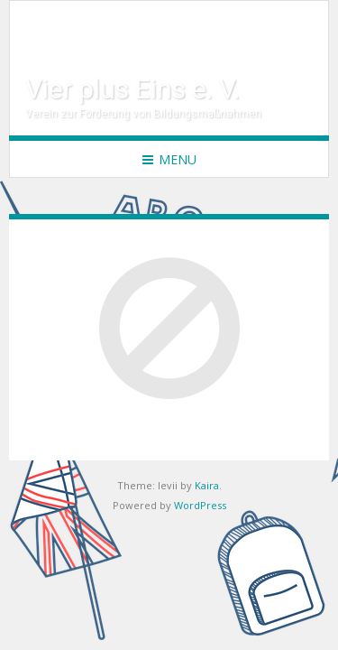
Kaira (207, 485)
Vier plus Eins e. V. (132, 89)
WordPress (200, 505)
